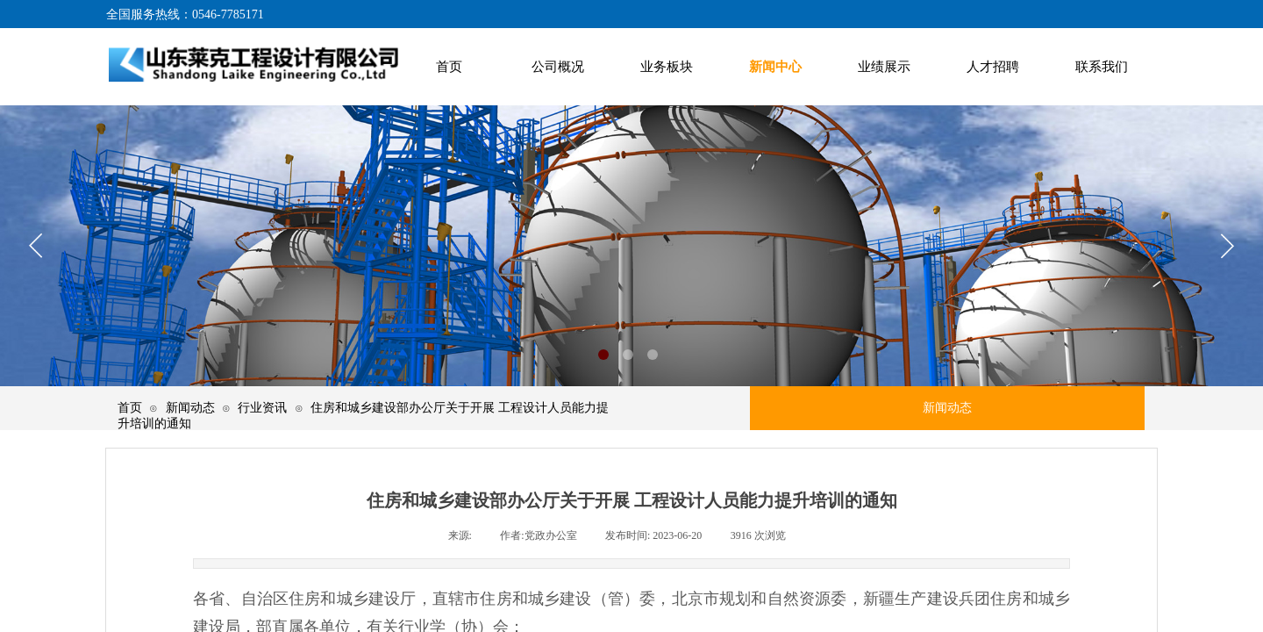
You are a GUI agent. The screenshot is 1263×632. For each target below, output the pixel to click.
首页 (130, 407)
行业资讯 (262, 407)
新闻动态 (190, 407)
